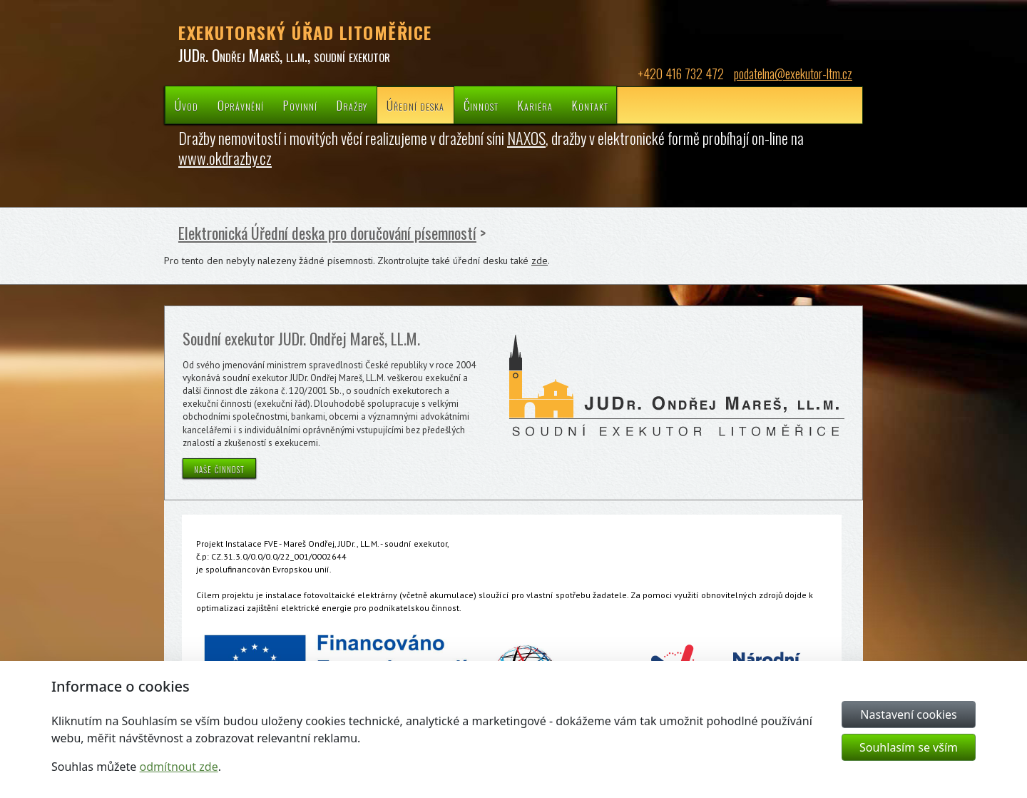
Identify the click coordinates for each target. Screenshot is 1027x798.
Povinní (300, 105)
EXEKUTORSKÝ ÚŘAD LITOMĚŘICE (305, 32)
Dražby (352, 105)
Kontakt (590, 105)
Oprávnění (241, 105)
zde (539, 260)
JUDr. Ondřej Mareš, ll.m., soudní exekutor (284, 55)
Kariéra (535, 105)
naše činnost (219, 468)
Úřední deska (415, 105)
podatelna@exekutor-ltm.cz (793, 73)
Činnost (481, 105)
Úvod (186, 105)
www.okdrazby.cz (225, 157)
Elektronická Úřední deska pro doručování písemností (327, 232)
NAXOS (526, 137)
